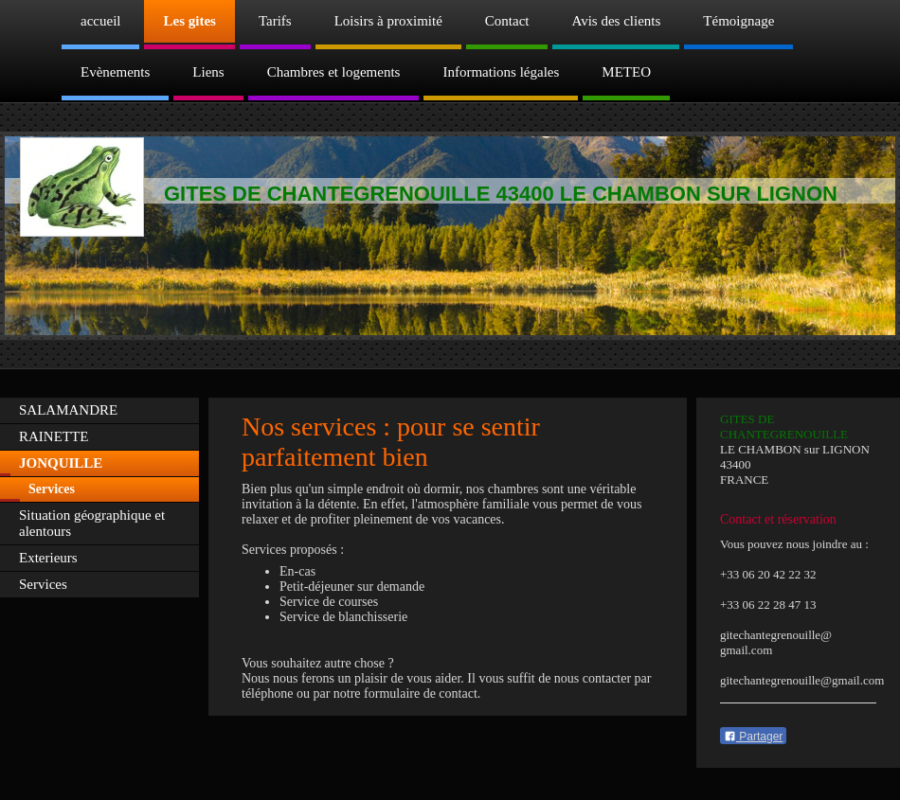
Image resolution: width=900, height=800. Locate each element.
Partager (753, 736)
